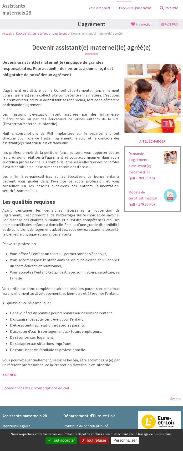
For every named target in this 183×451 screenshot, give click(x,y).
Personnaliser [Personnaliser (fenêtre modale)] (125, 440)
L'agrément (59, 34)
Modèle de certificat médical (142, 198)
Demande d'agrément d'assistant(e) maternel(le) (141, 165)
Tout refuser (94, 440)
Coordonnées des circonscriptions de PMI (35, 388)
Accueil (6, 34)
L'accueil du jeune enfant (32, 34)
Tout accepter (61, 440)
